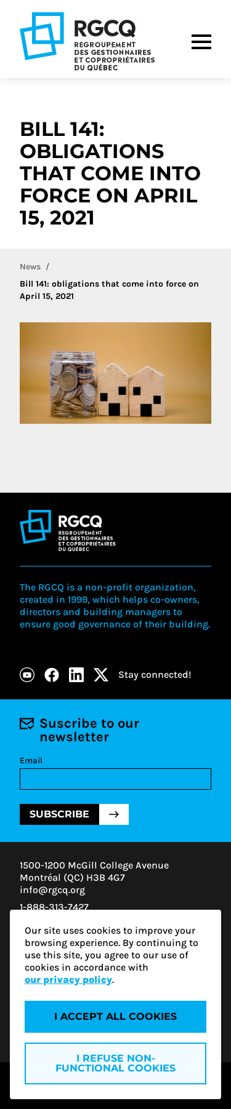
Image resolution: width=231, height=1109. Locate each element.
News (30, 266)
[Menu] (201, 41)
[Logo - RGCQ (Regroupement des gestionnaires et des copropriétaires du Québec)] (87, 41)
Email (31, 760)
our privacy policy (68, 979)
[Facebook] (51, 674)
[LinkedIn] (76, 674)
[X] (101, 674)
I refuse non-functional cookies (115, 1063)
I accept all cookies (115, 1016)
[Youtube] (27, 674)
